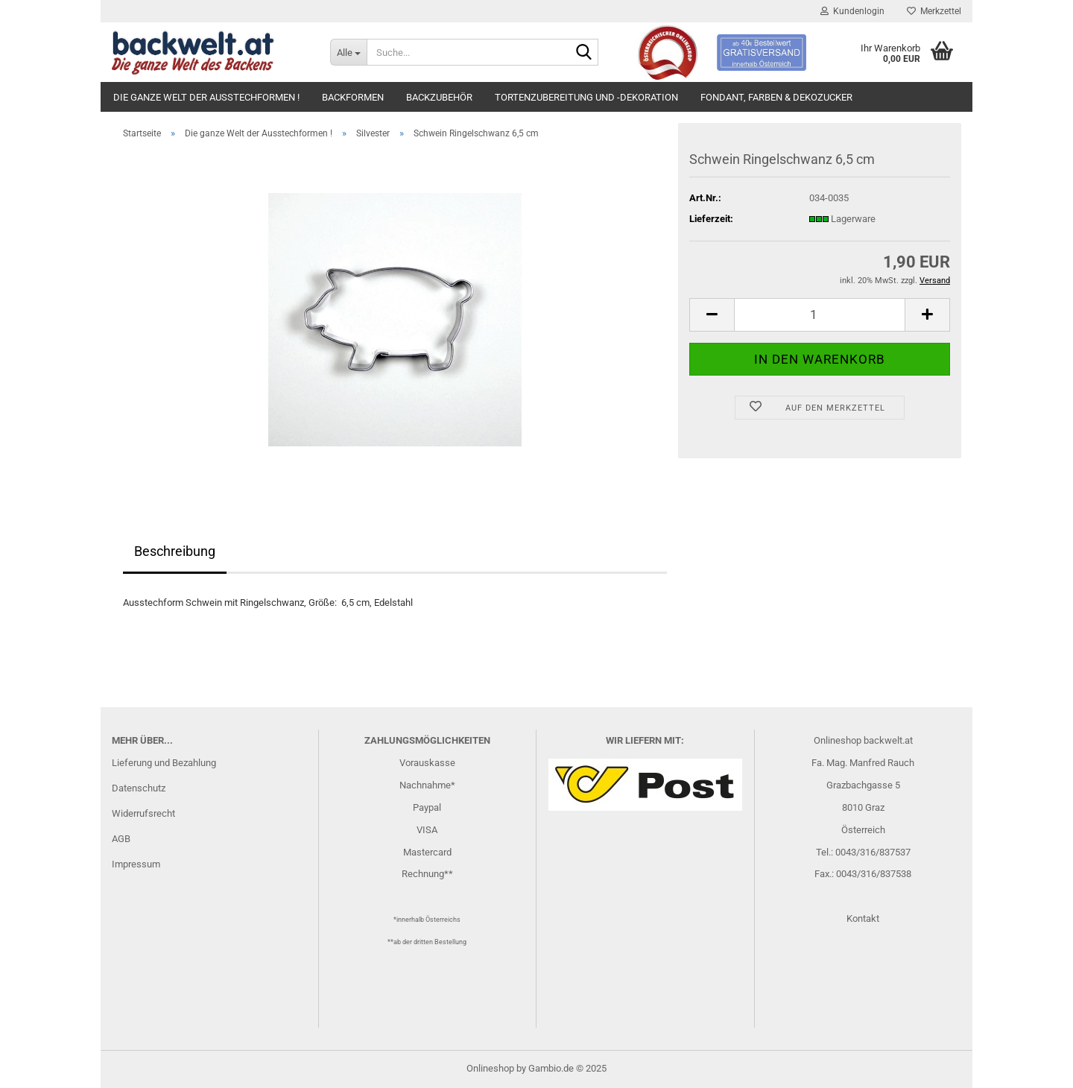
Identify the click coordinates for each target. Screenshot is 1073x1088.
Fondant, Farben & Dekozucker (776, 97)
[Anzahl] (819, 315)
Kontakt (862, 918)
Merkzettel (934, 11)
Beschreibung (174, 551)
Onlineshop (490, 1068)
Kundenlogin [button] (852, 11)
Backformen (353, 97)
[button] (711, 315)
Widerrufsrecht (143, 813)
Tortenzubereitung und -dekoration (586, 97)
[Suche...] (348, 52)
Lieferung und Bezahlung (164, 762)
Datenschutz (138, 788)
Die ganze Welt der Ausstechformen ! (206, 97)
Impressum (136, 864)
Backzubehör (439, 97)
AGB (121, 838)
